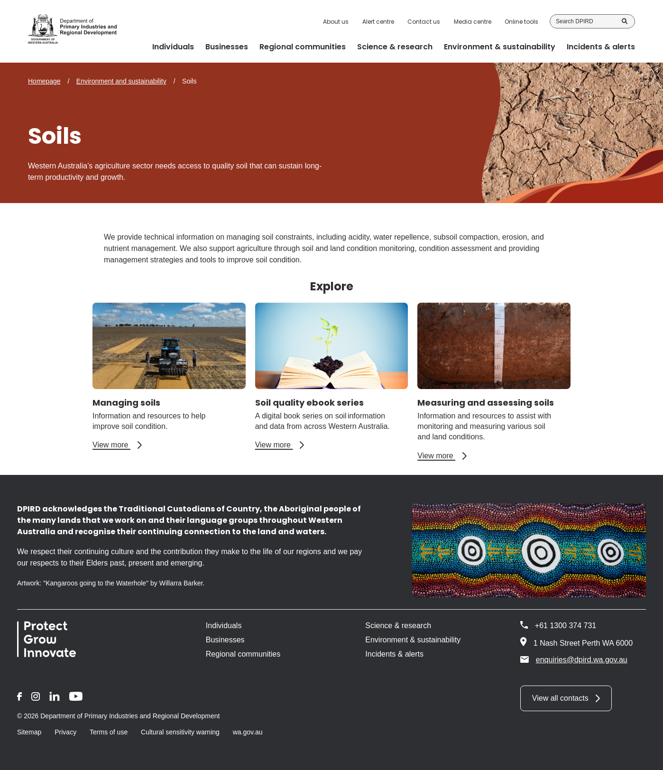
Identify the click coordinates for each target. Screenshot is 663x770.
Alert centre (378, 22)
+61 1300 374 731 (565, 626)
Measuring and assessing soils (485, 402)
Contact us (423, 22)
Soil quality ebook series (309, 402)
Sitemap (29, 732)
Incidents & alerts (394, 654)
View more (117, 445)
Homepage (44, 81)
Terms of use (109, 732)
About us (336, 22)
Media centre (472, 22)
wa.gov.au (248, 732)
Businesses (225, 640)
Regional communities (243, 654)
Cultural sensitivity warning (180, 732)
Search (624, 21)
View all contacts (560, 698)
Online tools (521, 22)
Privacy (65, 732)
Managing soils (126, 402)
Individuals (224, 626)
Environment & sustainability (412, 640)
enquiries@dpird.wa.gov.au (573, 659)
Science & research (398, 626)
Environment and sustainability (121, 81)
